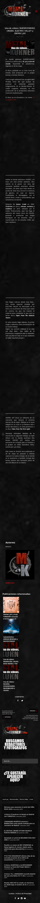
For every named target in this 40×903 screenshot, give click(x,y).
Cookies (11, 894)
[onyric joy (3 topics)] (5, 799)
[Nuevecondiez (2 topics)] (14, 799)
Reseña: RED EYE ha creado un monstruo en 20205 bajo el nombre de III (19, 884)
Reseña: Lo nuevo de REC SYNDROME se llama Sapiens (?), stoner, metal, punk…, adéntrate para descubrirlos (18, 847)
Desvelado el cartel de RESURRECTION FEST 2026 (19, 839)
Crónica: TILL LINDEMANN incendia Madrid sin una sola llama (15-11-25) (19, 875)
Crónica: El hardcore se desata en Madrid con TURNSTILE (19, 815)
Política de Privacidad (23, 894)
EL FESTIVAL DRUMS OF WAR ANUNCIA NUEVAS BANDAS (18, 832)
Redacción (10, 583)
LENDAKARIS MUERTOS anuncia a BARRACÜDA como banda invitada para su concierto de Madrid (19, 823)
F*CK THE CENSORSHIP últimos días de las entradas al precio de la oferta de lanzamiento (19, 858)
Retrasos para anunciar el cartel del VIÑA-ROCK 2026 (19, 808)
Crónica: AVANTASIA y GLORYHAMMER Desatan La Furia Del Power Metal (18, 866)
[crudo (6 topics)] (31, 799)
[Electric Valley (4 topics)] (24, 799)
